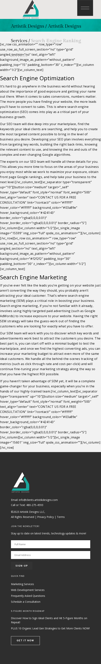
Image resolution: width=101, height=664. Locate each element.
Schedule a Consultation (25, 601)
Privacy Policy (45, 517)
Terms (61, 517)
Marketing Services (22, 584)
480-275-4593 (34, 505)
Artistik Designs (27, 26)
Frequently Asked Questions (28, 596)
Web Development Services (28, 590)
